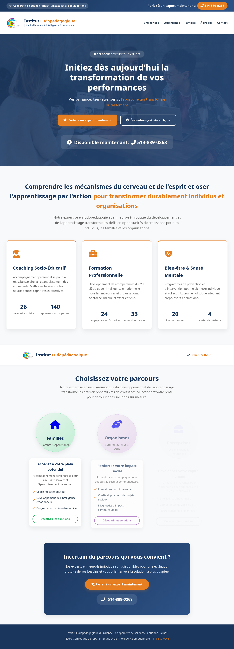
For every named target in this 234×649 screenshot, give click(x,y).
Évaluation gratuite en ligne (148, 120)
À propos (206, 23)
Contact (222, 23)
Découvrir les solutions (55, 520)
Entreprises (151, 23)
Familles (190, 23)
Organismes (172, 23)
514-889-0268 (212, 5)
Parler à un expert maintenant (88, 120)
